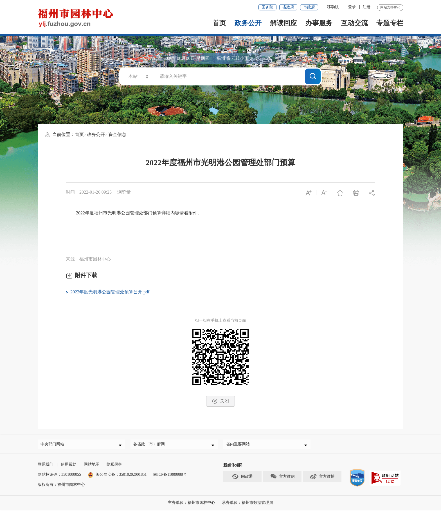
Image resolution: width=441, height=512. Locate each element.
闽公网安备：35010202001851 (121, 477)
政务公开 (248, 23)
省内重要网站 (240, 445)
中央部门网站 (54, 445)
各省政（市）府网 (151, 445)
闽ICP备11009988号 (170, 477)
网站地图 (92, 467)
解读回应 (283, 23)
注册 (366, 7)
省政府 (288, 7)
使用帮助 (68, 467)
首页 (219, 23)
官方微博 (322, 478)
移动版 (333, 7)
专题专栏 (389, 23)
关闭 (220, 401)
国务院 (267, 7)
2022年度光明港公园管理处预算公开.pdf (109, 291)
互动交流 (354, 23)
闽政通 (242, 478)
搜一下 (313, 76)
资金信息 (117, 134)
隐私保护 (114, 467)
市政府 (309, 7)
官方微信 (282, 478)
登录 (352, 7)
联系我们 (45, 467)
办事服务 (318, 23)
